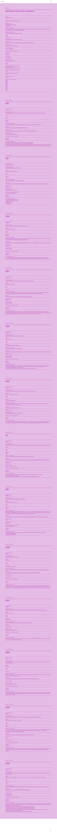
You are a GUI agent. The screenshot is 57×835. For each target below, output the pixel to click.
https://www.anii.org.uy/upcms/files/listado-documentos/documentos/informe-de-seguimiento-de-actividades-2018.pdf (27, 183)
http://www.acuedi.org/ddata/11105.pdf (12, 407)
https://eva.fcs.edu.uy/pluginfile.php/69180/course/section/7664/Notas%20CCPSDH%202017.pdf (23, 572)
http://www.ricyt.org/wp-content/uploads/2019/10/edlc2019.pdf (17, 127)
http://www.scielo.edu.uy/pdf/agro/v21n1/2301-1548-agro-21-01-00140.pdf (19, 296)
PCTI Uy (2, 1)
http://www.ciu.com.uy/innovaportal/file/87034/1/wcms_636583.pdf (18, 789)
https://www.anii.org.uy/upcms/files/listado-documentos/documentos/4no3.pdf (20, 734)
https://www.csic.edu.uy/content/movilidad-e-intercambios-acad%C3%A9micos (20, 42)
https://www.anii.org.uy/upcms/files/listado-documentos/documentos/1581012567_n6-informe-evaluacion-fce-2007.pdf (27, 516)
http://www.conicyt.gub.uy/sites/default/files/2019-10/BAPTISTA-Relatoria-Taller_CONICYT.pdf (22, 678)
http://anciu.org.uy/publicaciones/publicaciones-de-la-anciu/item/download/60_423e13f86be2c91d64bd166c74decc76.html (28, 459)
